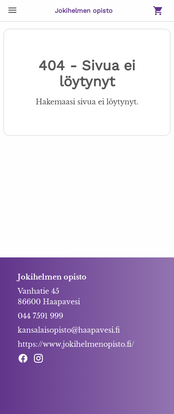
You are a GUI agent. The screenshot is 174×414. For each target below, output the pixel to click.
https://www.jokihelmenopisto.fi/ (76, 344)
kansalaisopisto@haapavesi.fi (69, 330)
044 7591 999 (40, 315)
